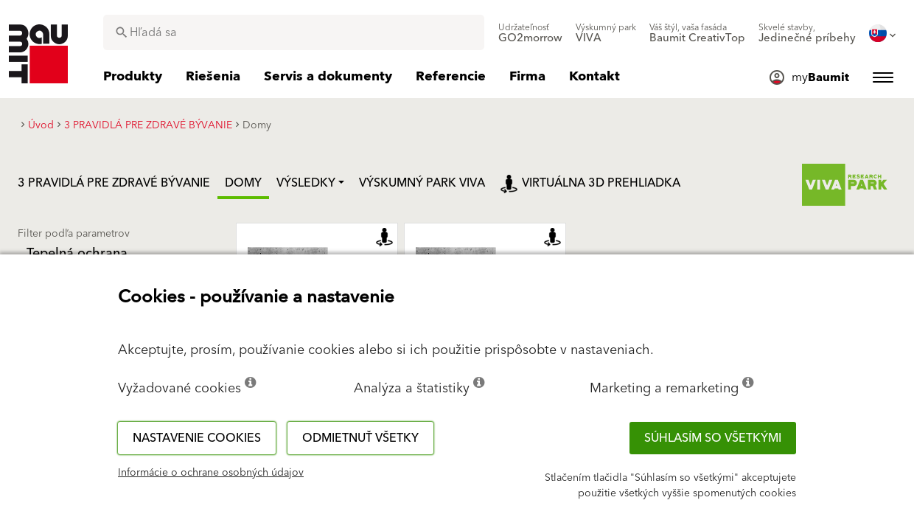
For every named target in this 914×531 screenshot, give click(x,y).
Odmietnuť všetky (360, 438)
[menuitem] (530, 33)
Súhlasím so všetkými (712, 438)
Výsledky (305, 183)
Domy (243, 183)
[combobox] (293, 32)
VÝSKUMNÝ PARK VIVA (422, 183)
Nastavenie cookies (197, 438)
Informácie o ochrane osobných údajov (211, 473)
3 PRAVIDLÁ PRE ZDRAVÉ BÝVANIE (114, 183)
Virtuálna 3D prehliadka (590, 183)
